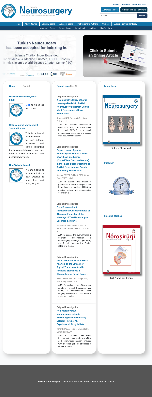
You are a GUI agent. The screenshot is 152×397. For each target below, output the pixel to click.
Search (142, 16)
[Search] (118, 15)
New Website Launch (19, 165)
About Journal (31, 24)
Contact (105, 24)
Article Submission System (134, 10)
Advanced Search (110, 10)
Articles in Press (47, 28)
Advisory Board (66, 24)
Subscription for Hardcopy (125, 24)
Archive (92, 28)
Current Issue (65, 28)
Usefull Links (106, 28)
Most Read (80, 28)
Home (17, 24)
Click (27, 104)
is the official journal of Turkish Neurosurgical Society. (76, 381)
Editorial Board (48, 24)
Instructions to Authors (87, 24)
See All (26, 86)
